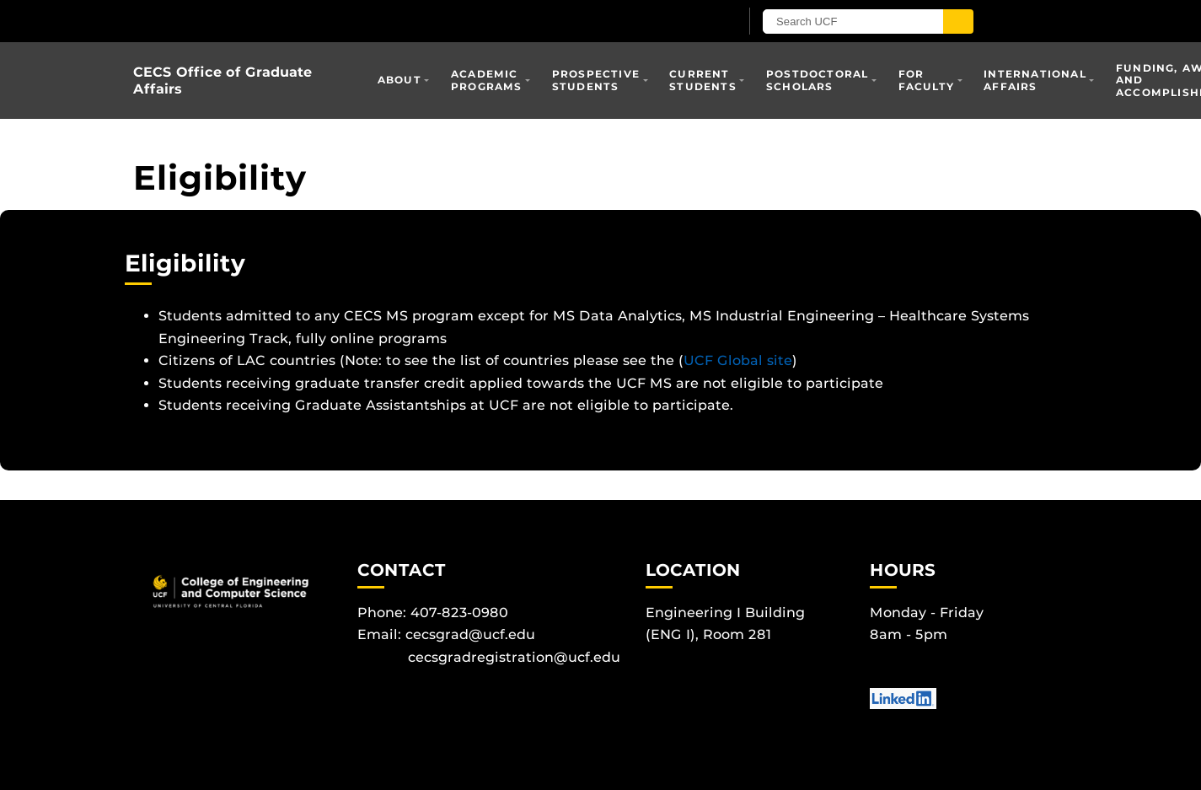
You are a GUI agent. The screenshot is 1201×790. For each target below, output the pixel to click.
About (399, 79)
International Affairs (1035, 79)
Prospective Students (596, 79)
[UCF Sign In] (708, 22)
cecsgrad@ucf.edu (470, 634)
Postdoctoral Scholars (817, 79)
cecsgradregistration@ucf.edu (514, 657)
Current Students (703, 79)
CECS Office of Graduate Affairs (222, 80)
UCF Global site (738, 360)
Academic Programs (487, 79)
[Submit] (982, 21)
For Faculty (926, 79)
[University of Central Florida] (329, 21)
